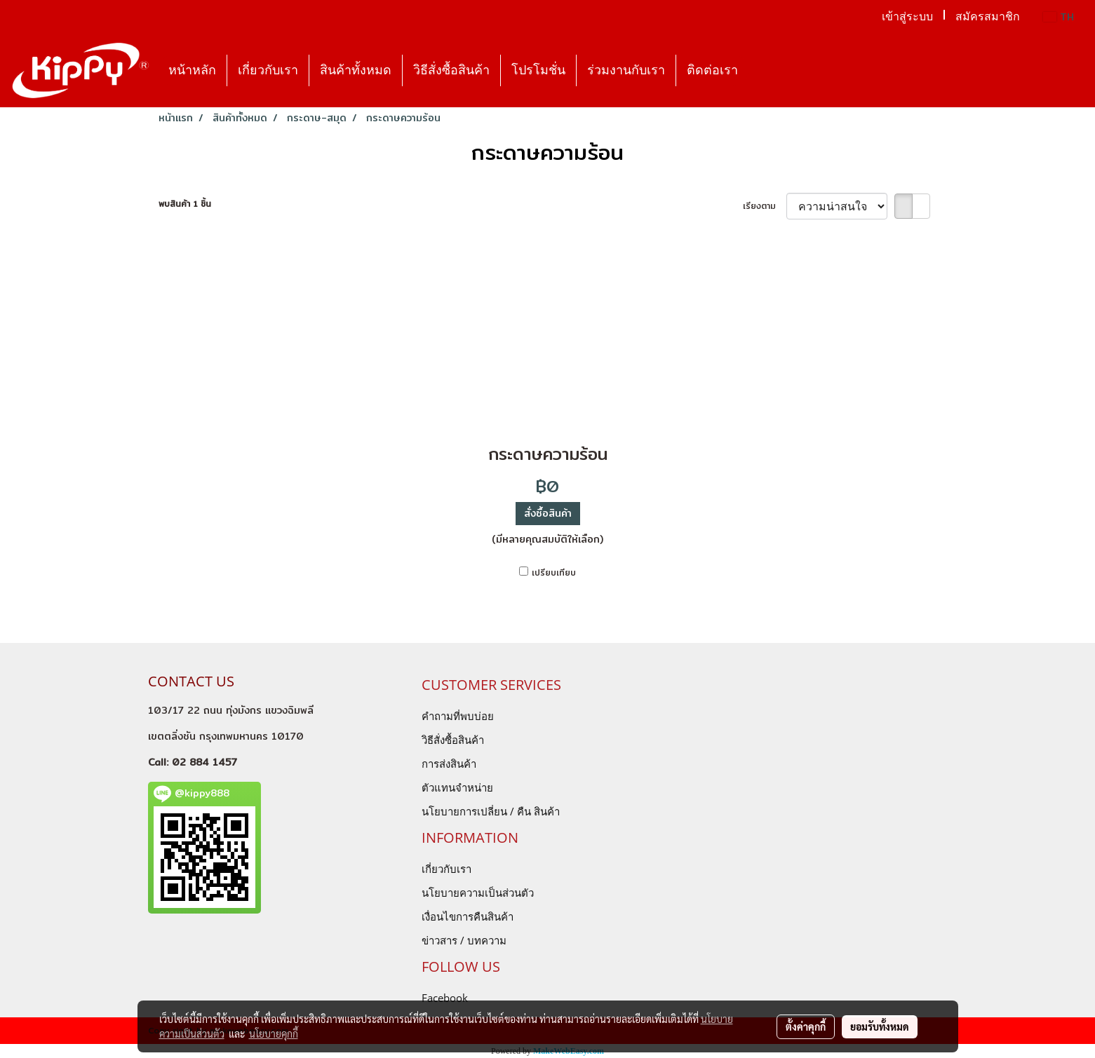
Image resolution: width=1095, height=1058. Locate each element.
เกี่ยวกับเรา (268, 70)
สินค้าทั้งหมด (355, 70)
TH (1058, 17)
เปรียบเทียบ (554, 573)
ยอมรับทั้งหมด (879, 1026)
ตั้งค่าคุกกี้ (806, 1026)
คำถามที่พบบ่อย (458, 716)
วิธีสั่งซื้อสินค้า (451, 70)
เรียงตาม (764, 206)
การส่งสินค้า (449, 764)
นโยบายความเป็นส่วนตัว (478, 893)
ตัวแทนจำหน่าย (457, 787)
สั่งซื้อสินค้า (548, 513)
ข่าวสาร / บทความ (464, 940)
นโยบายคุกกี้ (273, 1033)
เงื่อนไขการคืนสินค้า (467, 916)
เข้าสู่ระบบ (907, 16)
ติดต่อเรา (712, 70)
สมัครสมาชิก (987, 16)
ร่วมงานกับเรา (626, 70)
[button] (761, 70)
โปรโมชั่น (538, 70)
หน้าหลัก (192, 70)
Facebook (445, 998)
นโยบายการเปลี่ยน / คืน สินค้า (491, 811)
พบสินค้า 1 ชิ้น (185, 204)
